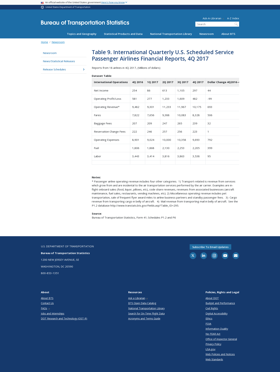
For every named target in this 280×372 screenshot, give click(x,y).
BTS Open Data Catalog (142, 303)
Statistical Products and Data (123, 34)
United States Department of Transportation (68, 7)
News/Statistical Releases (59, 61)
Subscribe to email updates (210, 247)
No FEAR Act (213, 334)
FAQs (45, 308)
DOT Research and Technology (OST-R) (64, 318)
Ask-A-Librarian (213, 18)
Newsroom (206, 34)
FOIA (208, 323)
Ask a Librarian (138, 298)
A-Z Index (233, 18)
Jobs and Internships (52, 313)
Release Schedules (63, 69)
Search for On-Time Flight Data (146, 313)
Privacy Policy (213, 344)
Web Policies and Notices (220, 354)
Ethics (209, 318)
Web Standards (214, 359)
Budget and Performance (220, 303)
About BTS (228, 34)
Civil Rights (212, 308)
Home (44, 42)
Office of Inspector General (221, 339)
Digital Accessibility (217, 313)
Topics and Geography (81, 34)
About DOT (212, 298)
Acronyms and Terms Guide (144, 318)
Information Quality (217, 328)
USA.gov (210, 349)
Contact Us (47, 303)
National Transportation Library (171, 34)
